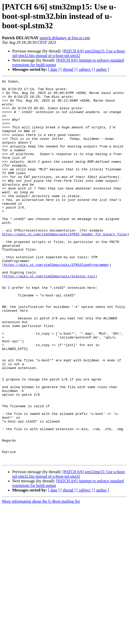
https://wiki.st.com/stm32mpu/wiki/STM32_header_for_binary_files (64, 265)
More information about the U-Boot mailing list (41, 578)
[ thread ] (68, 69)
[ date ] (54, 69)
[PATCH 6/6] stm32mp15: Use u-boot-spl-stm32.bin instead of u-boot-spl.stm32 (69, 53)
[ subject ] (85, 69)
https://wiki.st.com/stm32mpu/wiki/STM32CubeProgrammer (56, 302)
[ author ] (101, 69)
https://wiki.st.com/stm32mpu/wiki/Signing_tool (49, 315)
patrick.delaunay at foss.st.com (65, 38)
